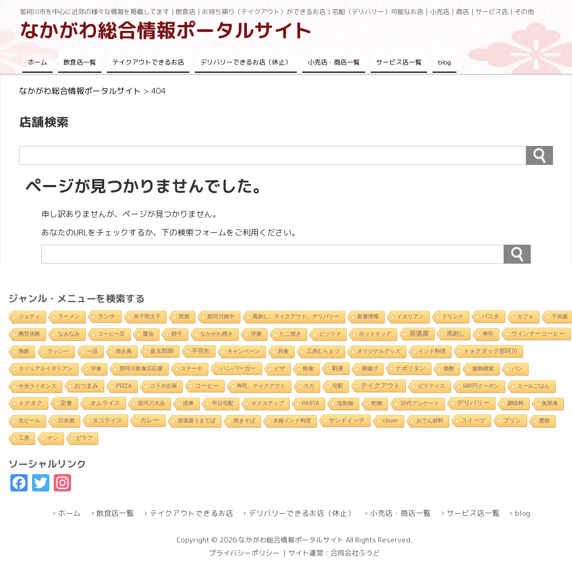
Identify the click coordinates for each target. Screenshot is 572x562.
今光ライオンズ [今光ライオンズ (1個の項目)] (37, 386)
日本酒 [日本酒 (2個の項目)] (66, 421)
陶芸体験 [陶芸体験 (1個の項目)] (29, 334)
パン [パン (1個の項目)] (517, 369)
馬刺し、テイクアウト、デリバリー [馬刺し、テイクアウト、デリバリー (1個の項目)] (295, 317)
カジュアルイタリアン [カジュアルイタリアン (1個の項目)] (45, 369)
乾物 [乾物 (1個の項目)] (376, 403)
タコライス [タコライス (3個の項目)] (107, 420)
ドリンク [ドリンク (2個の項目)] (452, 317)
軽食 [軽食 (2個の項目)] (308, 369)
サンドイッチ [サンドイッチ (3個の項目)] (347, 420)
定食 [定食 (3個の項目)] (66, 403)
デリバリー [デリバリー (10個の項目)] (473, 403)
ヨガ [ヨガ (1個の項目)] (308, 386)
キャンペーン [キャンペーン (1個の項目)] (243, 351)
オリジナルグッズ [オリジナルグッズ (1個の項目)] (379, 351)
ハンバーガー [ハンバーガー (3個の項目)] (238, 368)
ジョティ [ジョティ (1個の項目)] (29, 317)
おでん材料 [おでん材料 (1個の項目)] (429, 421)
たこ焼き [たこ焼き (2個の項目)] (290, 334)
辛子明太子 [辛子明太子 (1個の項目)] (147, 317)
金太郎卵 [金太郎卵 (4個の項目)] (162, 351)
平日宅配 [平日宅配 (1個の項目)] (222, 403)
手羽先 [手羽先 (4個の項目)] (200, 351)
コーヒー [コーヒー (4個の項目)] (207, 385)
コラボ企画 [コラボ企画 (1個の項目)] (163, 386)
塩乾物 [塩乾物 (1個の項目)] (345, 403)
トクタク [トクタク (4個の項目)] (30, 403)
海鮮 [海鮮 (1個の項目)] (23, 351)
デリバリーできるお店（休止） (245, 62)
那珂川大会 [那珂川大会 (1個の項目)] (151, 403)
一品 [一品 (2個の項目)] (92, 351)
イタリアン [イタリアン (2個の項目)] (410, 317)
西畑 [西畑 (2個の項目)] (184, 317)
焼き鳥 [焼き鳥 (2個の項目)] (124, 351)
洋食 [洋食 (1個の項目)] (96, 369)
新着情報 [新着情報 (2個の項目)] (368, 317)
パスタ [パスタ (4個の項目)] (490, 316)
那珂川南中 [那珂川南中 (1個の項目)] (220, 317)
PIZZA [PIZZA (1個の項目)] (124, 386)
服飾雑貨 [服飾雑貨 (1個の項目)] (483, 369)
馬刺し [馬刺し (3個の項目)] (456, 333)
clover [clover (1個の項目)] (390, 421)
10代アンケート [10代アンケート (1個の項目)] (419, 403)
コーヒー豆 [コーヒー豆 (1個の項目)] (111, 334)
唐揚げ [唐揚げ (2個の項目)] (369, 369)
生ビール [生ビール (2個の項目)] (29, 421)
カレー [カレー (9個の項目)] (150, 420)
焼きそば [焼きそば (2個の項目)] (244, 421)
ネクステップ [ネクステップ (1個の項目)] (267, 403)
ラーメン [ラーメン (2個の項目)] (69, 317)
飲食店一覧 (79, 62)
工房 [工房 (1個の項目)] (23, 438)
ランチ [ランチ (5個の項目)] (107, 316)
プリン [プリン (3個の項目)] (512, 420)
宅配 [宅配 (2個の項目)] (337, 386)
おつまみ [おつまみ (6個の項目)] (86, 385)
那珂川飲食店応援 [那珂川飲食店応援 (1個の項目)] (141, 369)
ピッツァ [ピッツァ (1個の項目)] (330, 334)
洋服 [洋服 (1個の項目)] (256, 334)
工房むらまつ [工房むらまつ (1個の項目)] (323, 351)
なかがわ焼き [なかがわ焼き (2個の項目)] (216, 334)
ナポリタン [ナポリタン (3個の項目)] (410, 368)
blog (444, 62)
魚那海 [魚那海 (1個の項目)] (550, 403)
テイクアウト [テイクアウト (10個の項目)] (380, 385)
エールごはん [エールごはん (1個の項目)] (533, 386)
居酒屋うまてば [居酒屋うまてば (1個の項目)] (196, 421)
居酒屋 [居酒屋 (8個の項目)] (419, 333)
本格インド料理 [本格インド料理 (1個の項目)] (292, 421)
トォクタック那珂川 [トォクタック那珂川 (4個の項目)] (490, 351)
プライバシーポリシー (244, 553)
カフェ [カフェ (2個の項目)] (525, 317)
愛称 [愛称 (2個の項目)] (544, 421)
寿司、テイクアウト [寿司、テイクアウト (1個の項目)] (261, 386)
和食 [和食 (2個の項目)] (283, 351)
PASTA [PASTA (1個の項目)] (310, 403)
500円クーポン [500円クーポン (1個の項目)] (481, 386)
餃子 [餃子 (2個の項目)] (176, 334)
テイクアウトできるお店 (148, 62)
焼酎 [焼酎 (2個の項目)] (448, 369)
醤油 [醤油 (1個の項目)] (148, 334)
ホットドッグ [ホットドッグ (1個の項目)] (375, 334)
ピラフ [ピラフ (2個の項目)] (84, 438)
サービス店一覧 (399, 62)
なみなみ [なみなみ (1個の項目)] (69, 334)
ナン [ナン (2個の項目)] (52, 438)
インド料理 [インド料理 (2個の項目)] (432, 351)
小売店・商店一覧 (334, 62)
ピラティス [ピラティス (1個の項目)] (431, 386)
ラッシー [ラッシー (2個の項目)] (58, 351)
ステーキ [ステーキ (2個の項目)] (191, 369)
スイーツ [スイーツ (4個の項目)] (473, 420)
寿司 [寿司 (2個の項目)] (487, 334)
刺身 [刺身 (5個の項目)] (338, 368)
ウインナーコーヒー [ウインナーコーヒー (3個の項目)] (538, 333)
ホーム (37, 62)
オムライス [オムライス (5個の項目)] (105, 403)
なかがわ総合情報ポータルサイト (166, 30)
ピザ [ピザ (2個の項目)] (279, 369)
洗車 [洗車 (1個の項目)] (188, 403)
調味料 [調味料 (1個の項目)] (515, 403)
